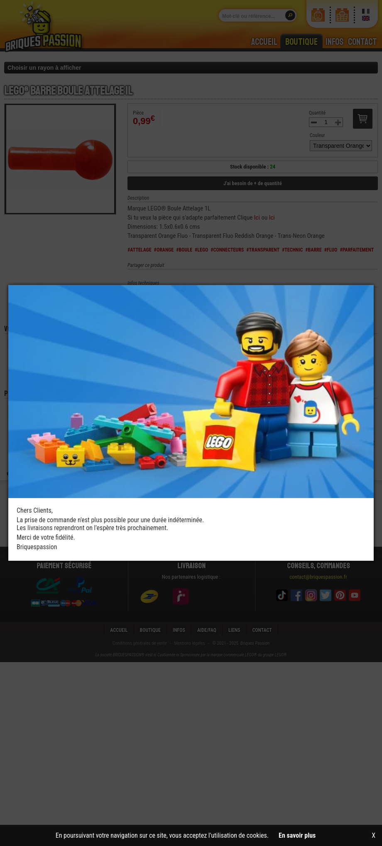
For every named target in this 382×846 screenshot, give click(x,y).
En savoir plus (297, 835)
